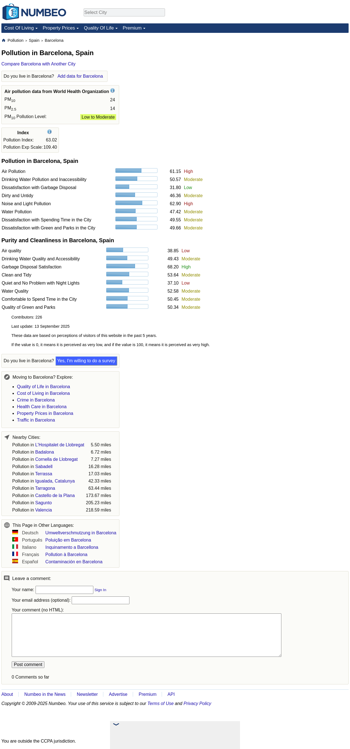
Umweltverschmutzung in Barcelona (80, 532)
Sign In (100, 590)
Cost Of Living (19, 28)
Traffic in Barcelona (36, 420)
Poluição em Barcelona (68, 540)
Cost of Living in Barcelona (43, 393)
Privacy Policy (197, 703)
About (7, 694)
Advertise (118, 694)
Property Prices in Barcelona (45, 413)
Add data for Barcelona (80, 76)
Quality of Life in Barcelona (43, 386)
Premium (132, 28)
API (171, 694)
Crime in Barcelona (36, 400)
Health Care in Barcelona (42, 406)
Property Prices (59, 28)
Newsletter (87, 694)
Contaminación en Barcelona (73, 561)
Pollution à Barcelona (66, 554)
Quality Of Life (99, 28)
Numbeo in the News (45, 694)
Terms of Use (161, 703)
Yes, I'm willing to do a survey (86, 360)
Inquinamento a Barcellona (71, 547)
